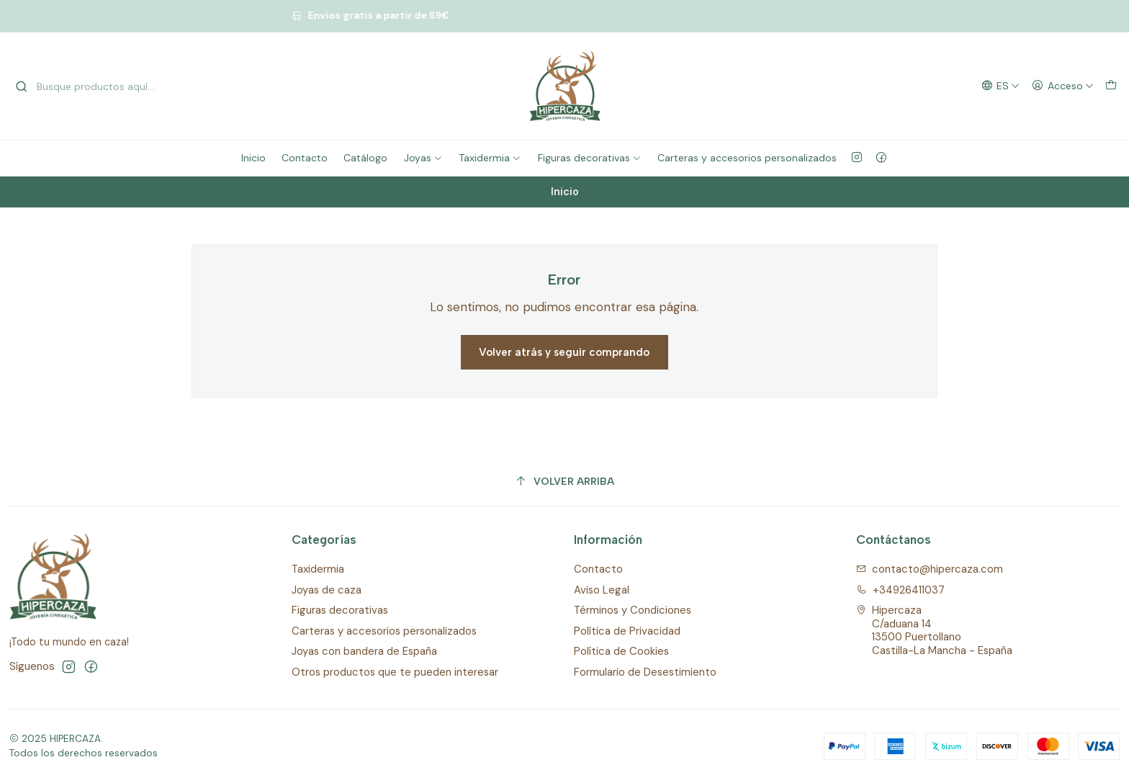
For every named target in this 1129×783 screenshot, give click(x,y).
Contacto (305, 157)
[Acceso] (1062, 86)
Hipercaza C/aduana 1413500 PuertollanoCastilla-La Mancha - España (934, 630)
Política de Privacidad (627, 631)
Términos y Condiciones (632, 610)
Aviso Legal (601, 590)
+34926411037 (900, 590)
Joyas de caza (326, 590)
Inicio (253, 157)
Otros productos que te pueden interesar (395, 672)
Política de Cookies (621, 651)
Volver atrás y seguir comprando (564, 352)
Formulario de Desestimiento (645, 672)
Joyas (423, 157)
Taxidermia (490, 157)
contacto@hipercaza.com (930, 569)
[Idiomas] (1000, 86)
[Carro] (1111, 86)
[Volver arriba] (564, 481)
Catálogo (365, 157)
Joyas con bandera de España (364, 651)
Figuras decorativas (590, 157)
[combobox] (88, 86)
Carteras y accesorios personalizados (747, 157)
